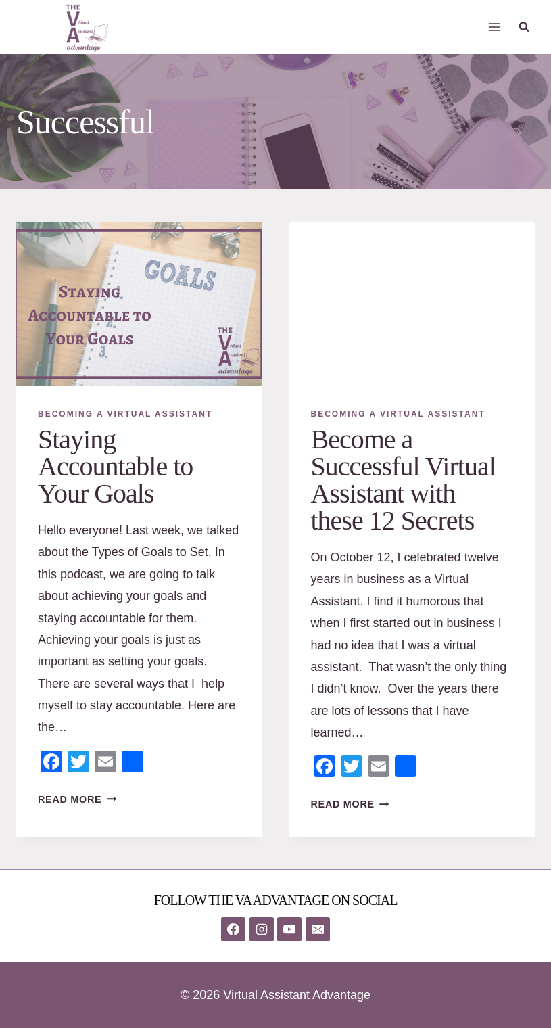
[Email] (318, 929)
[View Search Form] (524, 27)
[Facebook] (233, 929)
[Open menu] (493, 26)
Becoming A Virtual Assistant (125, 414)
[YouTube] (289, 929)
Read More (77, 799)
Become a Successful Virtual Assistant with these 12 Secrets (403, 480)
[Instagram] (261, 929)
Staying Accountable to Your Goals (115, 466)
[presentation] (139, 304)
